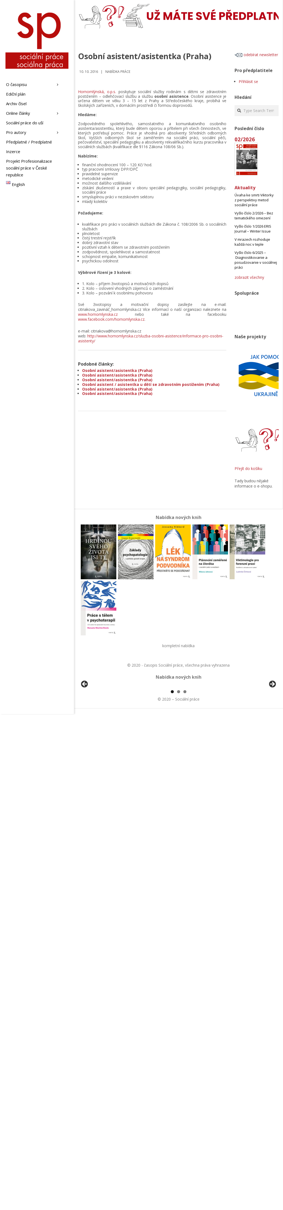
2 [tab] (178, 754)
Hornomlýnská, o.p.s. (97, 91)
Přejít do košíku (248, 468)
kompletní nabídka (178, 645)
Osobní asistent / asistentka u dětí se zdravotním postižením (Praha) (151, 384)
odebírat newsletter (256, 54)
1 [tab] (172, 754)
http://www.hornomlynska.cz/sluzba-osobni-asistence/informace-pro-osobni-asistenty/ (150, 338)
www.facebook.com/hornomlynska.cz (111, 319)
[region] (178, 717)
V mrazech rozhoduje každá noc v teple (252, 242)
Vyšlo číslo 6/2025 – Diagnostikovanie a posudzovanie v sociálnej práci (256, 260)
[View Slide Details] (100, 717)
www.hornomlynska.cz (98, 314)
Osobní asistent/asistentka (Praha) (117, 370)
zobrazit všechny (249, 277)
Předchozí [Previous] (85, 716)
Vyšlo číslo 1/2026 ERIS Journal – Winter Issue (253, 229)
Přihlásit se (248, 81)
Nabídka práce (117, 71)
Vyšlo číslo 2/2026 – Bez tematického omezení (254, 215)
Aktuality (245, 188)
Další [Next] (272, 716)
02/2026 (245, 139)
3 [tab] (184, 754)
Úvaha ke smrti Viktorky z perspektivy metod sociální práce (254, 200)
